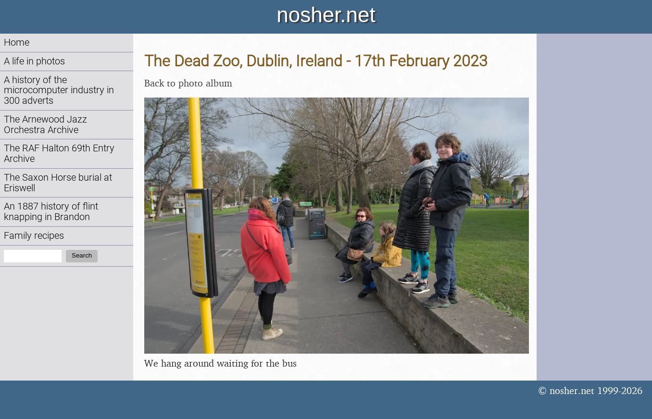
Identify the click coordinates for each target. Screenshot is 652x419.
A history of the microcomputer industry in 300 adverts (59, 90)
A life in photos (34, 61)
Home (16, 42)
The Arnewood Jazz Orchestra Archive (45, 125)
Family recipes (34, 235)
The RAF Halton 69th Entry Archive (59, 153)
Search (82, 255)
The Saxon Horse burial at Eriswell (58, 183)
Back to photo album (188, 83)
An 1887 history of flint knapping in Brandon (51, 211)
